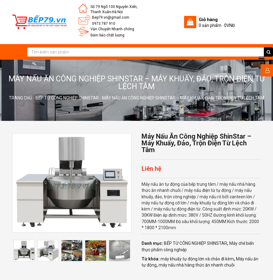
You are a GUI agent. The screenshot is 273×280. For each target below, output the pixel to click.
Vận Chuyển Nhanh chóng (112, 29)
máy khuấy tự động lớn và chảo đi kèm (197, 258)
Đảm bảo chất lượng (107, 35)
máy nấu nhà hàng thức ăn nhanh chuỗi (196, 265)
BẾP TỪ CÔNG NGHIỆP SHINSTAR (67, 97)
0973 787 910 (103, 23)
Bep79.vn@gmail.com (110, 17)
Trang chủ (20, 97)
